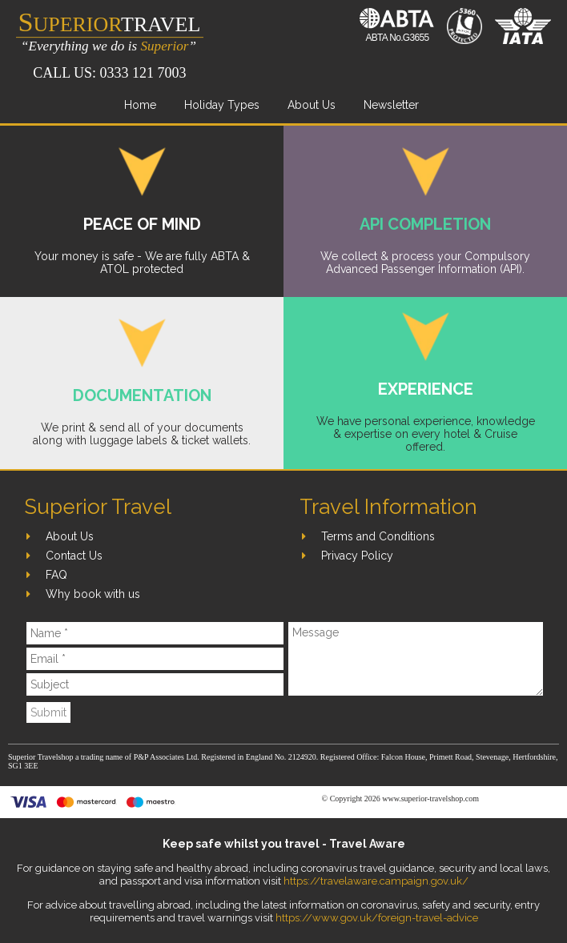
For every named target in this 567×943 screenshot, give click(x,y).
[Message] (415, 659)
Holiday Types (221, 104)
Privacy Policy (357, 555)
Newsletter (391, 104)
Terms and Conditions (378, 536)
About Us (312, 104)
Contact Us (74, 555)
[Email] (155, 659)
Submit (48, 712)
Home (140, 104)
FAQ (56, 574)
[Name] (155, 633)
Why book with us (93, 594)
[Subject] (155, 684)
